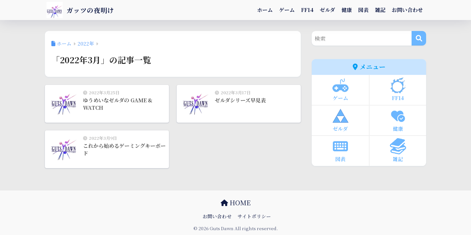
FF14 (307, 10)
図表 (363, 10)
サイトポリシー (254, 216)
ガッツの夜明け (84, 10)
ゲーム (287, 10)
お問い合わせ (407, 10)
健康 (346, 10)
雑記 (380, 10)
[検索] (419, 38)
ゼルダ (327, 10)
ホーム (265, 10)
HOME (236, 202)
